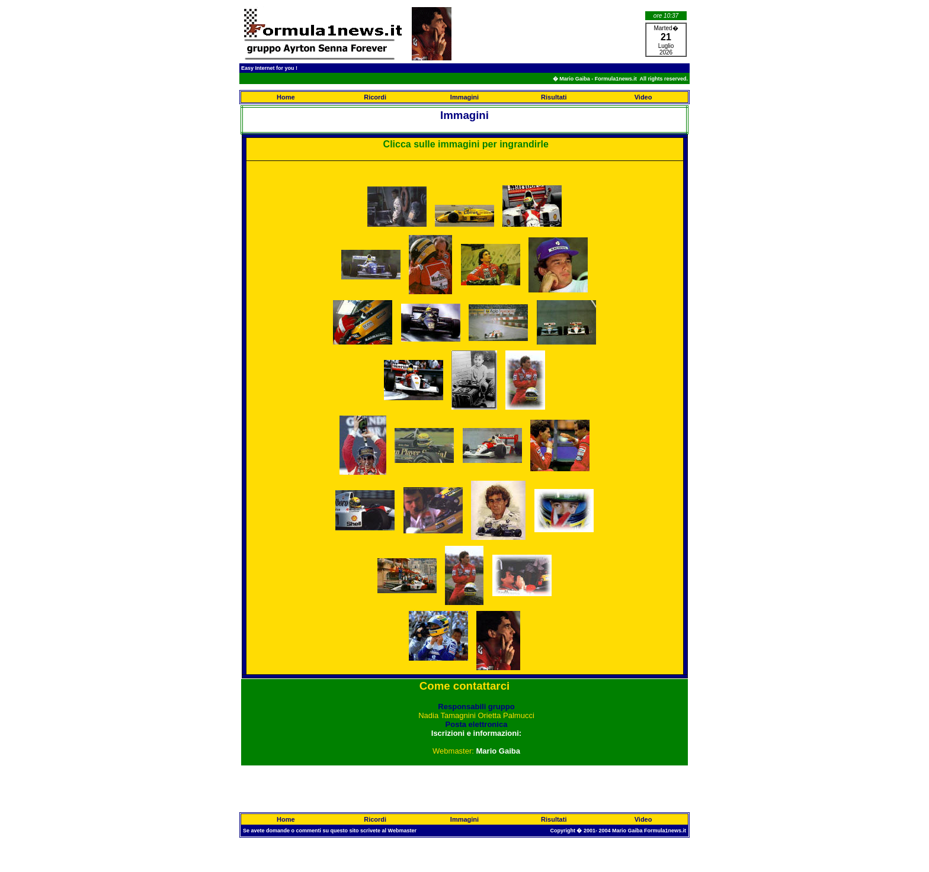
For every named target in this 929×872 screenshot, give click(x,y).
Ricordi (375, 97)
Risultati (553, 97)
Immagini (464, 97)
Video (643, 97)
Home (286, 97)
